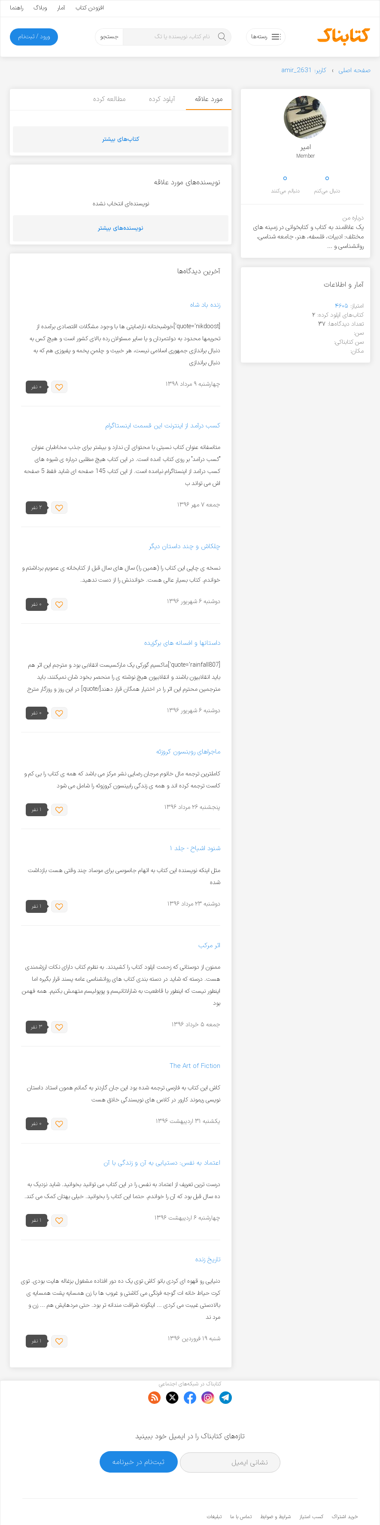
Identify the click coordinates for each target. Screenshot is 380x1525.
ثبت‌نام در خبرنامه (138, 1435)
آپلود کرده (160, 99)
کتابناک (312, 1504)
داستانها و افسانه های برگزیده (182, 644)
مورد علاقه (208, 99)
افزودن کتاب (90, 7)
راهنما (16, 7)
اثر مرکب (209, 946)
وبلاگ (40, 7)
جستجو (109, 36)
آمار (61, 7)
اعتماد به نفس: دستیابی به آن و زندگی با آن (161, 1163)
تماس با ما (241, 1490)
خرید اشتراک (345, 1490)
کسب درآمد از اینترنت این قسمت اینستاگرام (162, 426)
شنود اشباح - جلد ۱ (195, 849)
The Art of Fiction (195, 1066)
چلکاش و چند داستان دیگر (184, 547)
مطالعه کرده (107, 99)
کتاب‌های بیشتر (120, 139)
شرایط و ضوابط (275, 1490)
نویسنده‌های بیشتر (120, 228)
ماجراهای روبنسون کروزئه (188, 752)
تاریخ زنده (207, 1260)
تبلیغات (214, 1490)
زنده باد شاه (205, 305)
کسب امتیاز (311, 1490)
